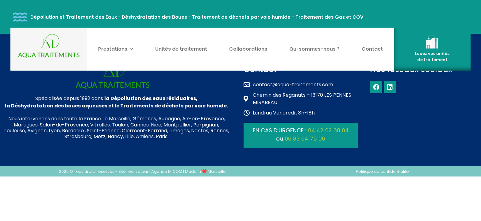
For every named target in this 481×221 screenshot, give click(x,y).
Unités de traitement (181, 48)
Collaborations (248, 48)
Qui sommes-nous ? (314, 48)
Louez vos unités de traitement (432, 57)
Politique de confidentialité (382, 171)
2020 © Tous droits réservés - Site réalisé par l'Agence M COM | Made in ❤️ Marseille (142, 171)
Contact (372, 48)
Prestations (115, 48)
